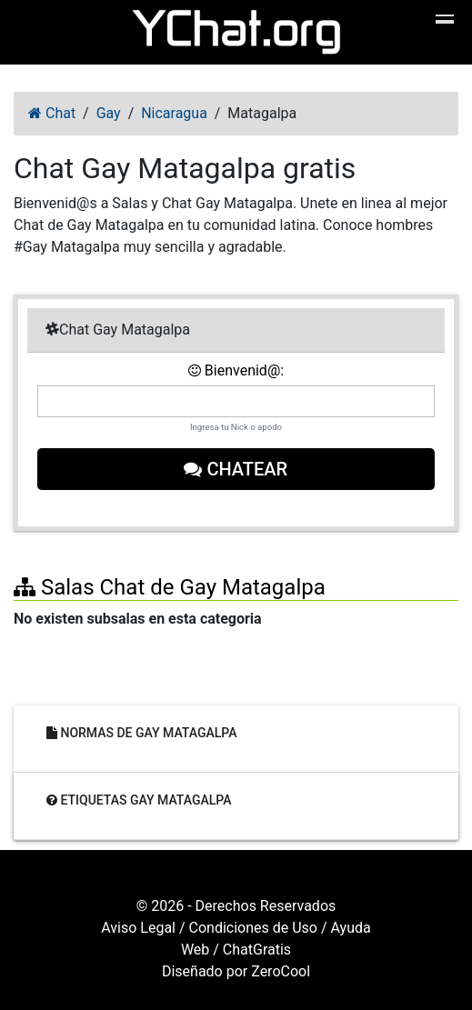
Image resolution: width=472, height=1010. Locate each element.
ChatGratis (257, 949)
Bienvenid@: (236, 370)
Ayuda (351, 927)
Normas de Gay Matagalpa (141, 732)
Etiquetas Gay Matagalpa (138, 799)
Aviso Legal (138, 927)
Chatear (236, 469)
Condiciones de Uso (253, 927)
